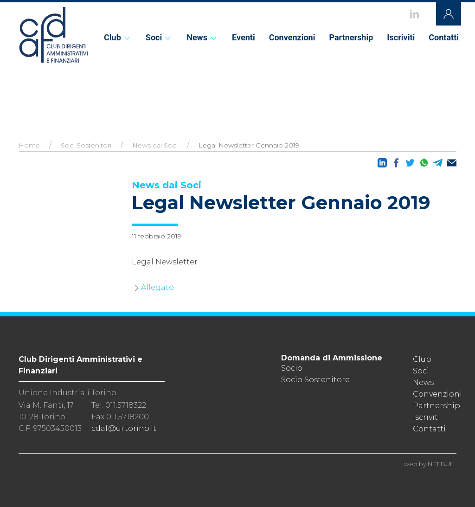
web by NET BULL (430, 464)
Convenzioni (292, 37)
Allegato (157, 287)
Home (29, 145)
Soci (159, 37)
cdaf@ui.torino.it (123, 428)
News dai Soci (155, 145)
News (202, 37)
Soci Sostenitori (86, 145)
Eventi (243, 37)
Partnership (351, 37)
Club (118, 37)
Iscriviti (401, 37)
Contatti (444, 37)
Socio (291, 368)
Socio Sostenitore (315, 379)
